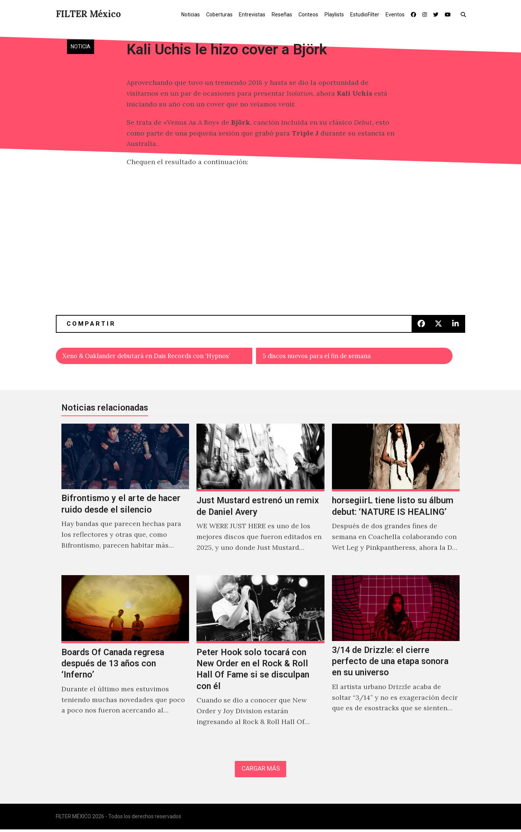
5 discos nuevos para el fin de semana (324, 356)
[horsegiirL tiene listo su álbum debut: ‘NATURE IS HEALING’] (396, 497)
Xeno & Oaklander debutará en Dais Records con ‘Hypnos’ (156, 356)
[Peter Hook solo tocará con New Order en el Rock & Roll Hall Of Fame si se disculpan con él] (260, 660)
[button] (465, 14)
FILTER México (88, 14)
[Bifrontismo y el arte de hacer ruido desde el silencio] (125, 497)
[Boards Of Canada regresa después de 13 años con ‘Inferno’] (125, 660)
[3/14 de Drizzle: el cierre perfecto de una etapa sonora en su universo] (396, 660)
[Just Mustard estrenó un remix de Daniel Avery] (260, 497)
